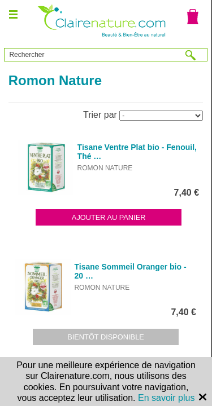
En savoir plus (166, 398)
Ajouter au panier (109, 217)
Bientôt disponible (105, 337)
